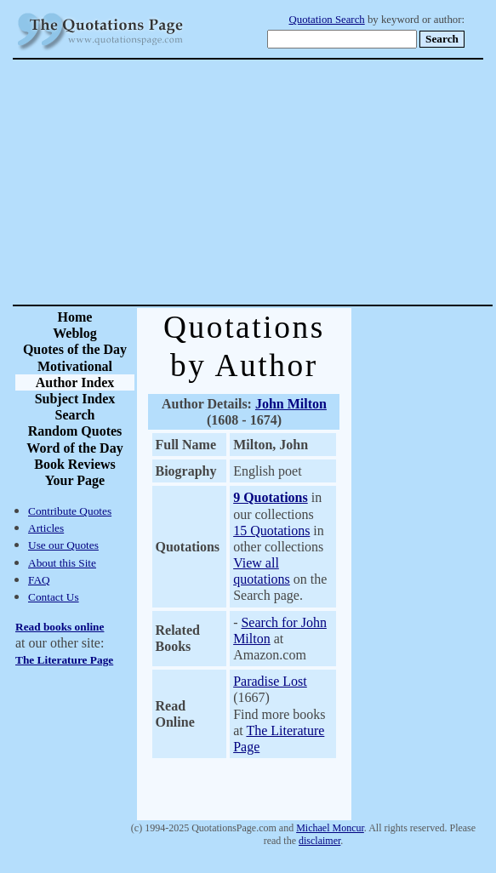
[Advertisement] (307, 182)
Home (75, 317)
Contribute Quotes (69, 511)
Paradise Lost (270, 681)
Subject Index (75, 398)
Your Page (75, 480)
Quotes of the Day (75, 349)
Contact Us (53, 597)
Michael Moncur (330, 828)
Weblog (75, 333)
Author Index (75, 382)
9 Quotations (270, 497)
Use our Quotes (63, 545)
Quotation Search (327, 20)
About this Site (62, 562)
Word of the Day (74, 448)
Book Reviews (75, 464)
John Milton (291, 404)
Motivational (74, 366)
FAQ (39, 579)
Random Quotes (75, 431)
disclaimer (319, 841)
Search (75, 415)
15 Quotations (271, 530)
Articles (46, 528)
